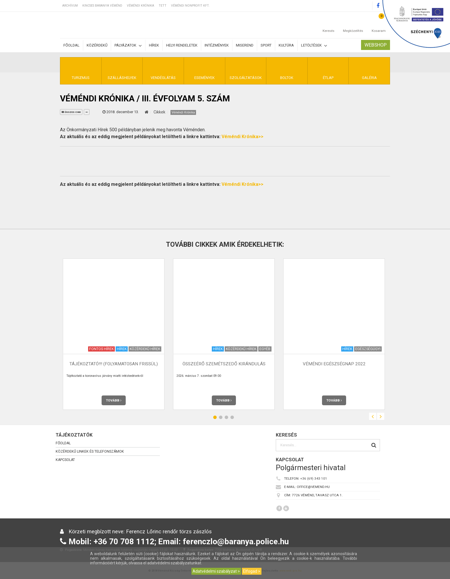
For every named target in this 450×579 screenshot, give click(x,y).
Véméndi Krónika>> (242, 136)
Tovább (113, 400)
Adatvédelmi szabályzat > (216, 571)
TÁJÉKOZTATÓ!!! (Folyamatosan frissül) (113, 363)
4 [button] (232, 417)
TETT (162, 5)
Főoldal (71, 45)
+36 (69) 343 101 (313, 478)
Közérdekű (97, 45)
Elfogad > (251, 571)
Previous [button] (372, 416)
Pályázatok (128, 45)
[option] (114, 334)
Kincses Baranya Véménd (102, 5)
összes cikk (71, 112)
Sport (266, 45)
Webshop (375, 45)
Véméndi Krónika (140, 5)
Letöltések (314, 45)
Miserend (244, 45)
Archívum (70, 5)
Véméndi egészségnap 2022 (334, 363)
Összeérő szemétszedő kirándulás (224, 363)
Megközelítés (353, 25)
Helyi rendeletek (181, 45)
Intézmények (217, 45)
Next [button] (380, 416)
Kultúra (286, 45)
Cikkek (159, 112)
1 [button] (215, 417)
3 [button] (226, 417)
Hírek (154, 45)
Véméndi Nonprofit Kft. (190, 5)
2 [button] (220, 417)
